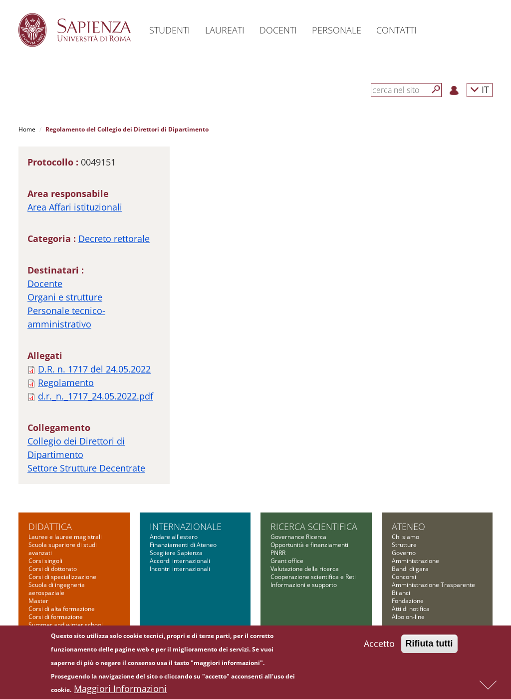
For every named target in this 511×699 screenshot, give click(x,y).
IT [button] (479, 89)
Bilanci (401, 592)
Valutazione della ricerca (304, 568)
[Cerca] (436, 89)
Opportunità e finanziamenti (309, 544)
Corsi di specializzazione (62, 576)
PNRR (277, 552)
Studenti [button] (169, 30)
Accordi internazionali (180, 560)
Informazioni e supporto (303, 584)
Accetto (379, 646)
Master (38, 600)
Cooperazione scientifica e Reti (313, 576)
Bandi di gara (410, 568)
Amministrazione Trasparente (433, 584)
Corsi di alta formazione (61, 608)
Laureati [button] (225, 30)
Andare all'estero (174, 536)
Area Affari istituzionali (74, 207)
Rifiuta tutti (429, 646)
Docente (44, 284)
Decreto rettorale (114, 238)
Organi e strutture (64, 297)
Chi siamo (405, 536)
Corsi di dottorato (52, 568)
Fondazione (408, 600)
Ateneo (408, 526)
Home (26, 129)
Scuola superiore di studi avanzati (62, 548)
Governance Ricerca (298, 536)
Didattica (50, 526)
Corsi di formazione (55, 616)
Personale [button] (336, 30)
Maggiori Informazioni (120, 691)
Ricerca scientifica (313, 526)
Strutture (404, 544)
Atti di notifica (411, 608)
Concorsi (404, 576)
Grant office (286, 560)
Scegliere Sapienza (176, 552)
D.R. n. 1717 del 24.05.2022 (94, 369)
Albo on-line (408, 616)
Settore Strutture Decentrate (86, 468)
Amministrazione (415, 560)
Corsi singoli (45, 560)
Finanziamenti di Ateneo (183, 544)
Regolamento (66, 382)
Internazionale (186, 526)
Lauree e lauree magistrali (65, 536)
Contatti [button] (396, 30)
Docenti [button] (278, 30)
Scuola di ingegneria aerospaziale (56, 588)
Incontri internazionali (180, 568)
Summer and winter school (65, 624)
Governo (404, 552)
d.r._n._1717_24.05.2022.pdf (95, 396)
